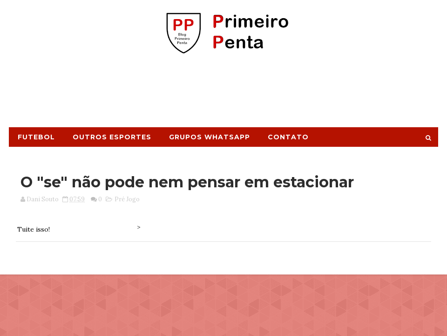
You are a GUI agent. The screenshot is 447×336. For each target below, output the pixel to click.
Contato (288, 137)
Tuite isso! (33, 229)
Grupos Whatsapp (209, 137)
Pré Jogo (127, 199)
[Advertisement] (223, 95)
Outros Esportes (112, 137)
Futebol (36, 137)
